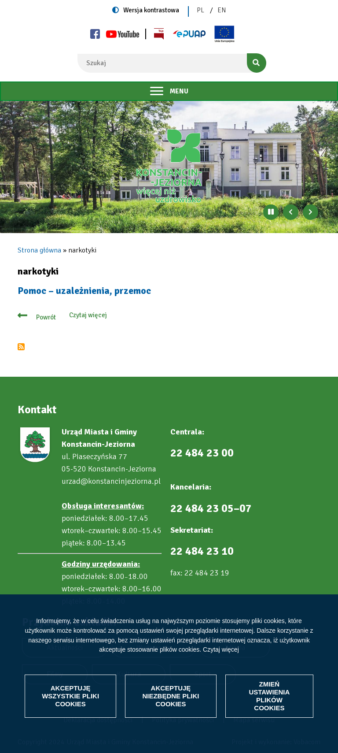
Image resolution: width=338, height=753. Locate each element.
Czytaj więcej (221, 649)
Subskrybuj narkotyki (21, 346)
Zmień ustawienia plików (269, 696)
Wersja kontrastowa (151, 10)
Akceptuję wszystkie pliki (70, 696)
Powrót (46, 317)
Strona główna (39, 250)
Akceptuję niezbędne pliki (170, 696)
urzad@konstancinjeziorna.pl (111, 481)
